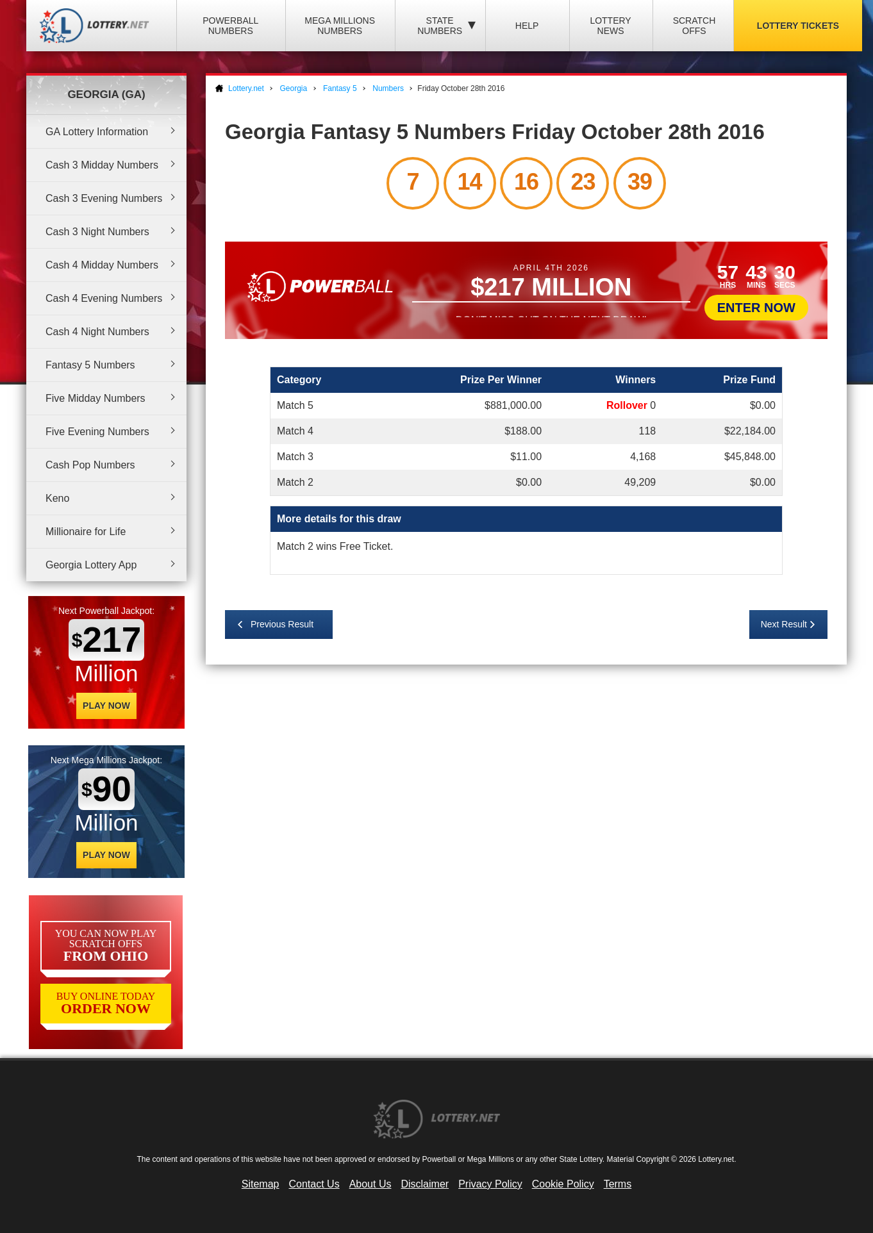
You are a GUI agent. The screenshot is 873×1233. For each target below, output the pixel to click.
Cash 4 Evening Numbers (104, 298)
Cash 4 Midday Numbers (102, 265)
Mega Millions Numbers (339, 25)
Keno (57, 498)
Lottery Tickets (798, 26)
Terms (618, 1184)
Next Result (784, 624)
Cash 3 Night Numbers (97, 231)
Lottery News (610, 25)
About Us (370, 1184)
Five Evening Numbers (97, 431)
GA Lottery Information (97, 131)
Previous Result (282, 624)
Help (527, 26)
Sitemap (260, 1184)
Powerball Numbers (230, 25)
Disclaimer (425, 1184)
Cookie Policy (563, 1184)
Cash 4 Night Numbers (97, 331)
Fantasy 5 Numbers (90, 365)
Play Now (106, 705)
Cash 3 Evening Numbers (104, 198)
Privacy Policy (490, 1184)
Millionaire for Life (86, 531)
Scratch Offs (694, 25)
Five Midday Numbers (96, 398)
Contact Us (314, 1184)
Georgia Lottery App (91, 564)
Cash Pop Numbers (90, 464)
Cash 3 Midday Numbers (102, 165)
